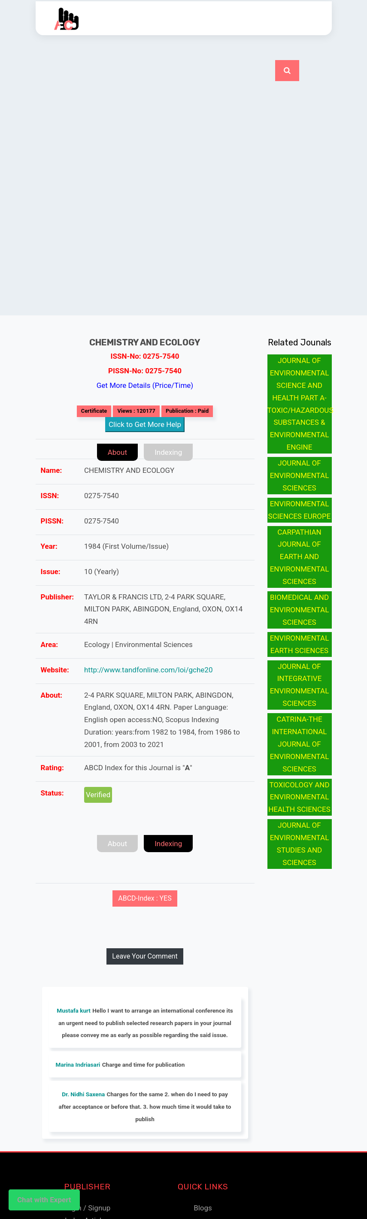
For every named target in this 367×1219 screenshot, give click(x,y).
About (117, 452)
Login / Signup (87, 1208)
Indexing (168, 452)
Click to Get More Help (145, 424)
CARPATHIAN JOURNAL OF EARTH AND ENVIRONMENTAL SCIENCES (299, 557)
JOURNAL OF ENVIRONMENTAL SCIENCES (299, 475)
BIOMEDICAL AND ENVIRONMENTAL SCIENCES (299, 609)
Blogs (203, 1208)
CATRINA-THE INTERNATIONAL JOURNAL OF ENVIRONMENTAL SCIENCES (299, 744)
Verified (98, 794)
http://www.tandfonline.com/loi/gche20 (148, 669)
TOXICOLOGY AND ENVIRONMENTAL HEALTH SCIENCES (299, 797)
